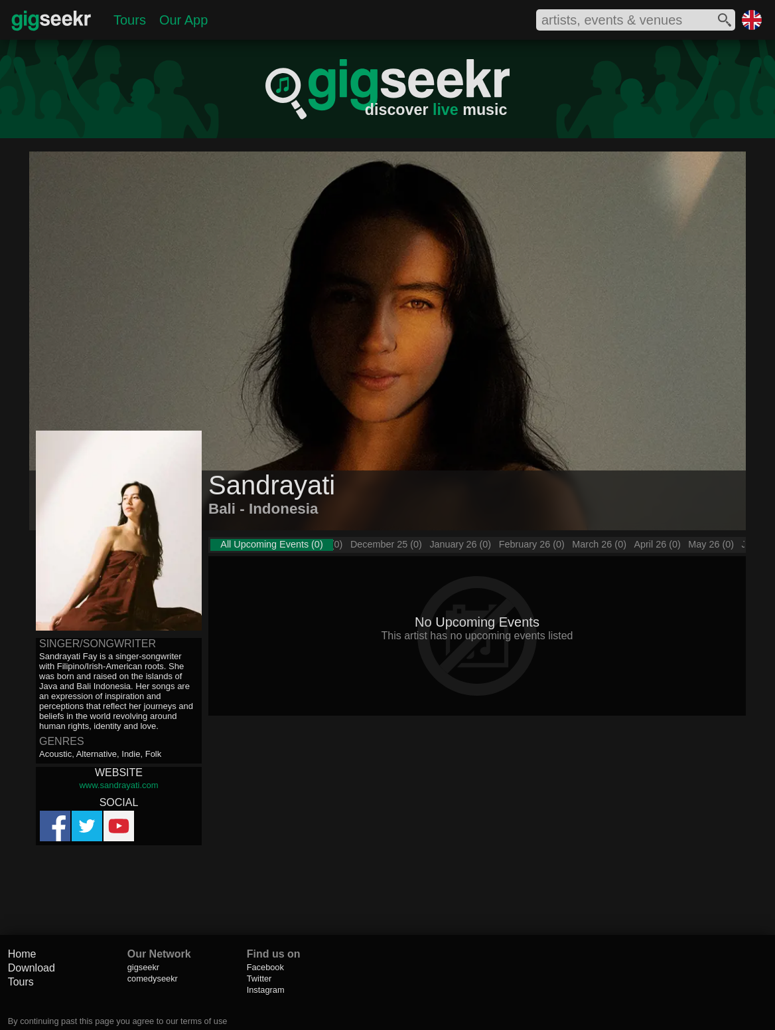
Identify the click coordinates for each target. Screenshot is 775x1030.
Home (22, 954)
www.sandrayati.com (118, 785)
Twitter (259, 978)
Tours (129, 20)
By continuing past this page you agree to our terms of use (118, 1021)
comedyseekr (152, 978)
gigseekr (143, 967)
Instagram (266, 990)
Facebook (265, 967)
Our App (183, 20)
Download (31, 968)
